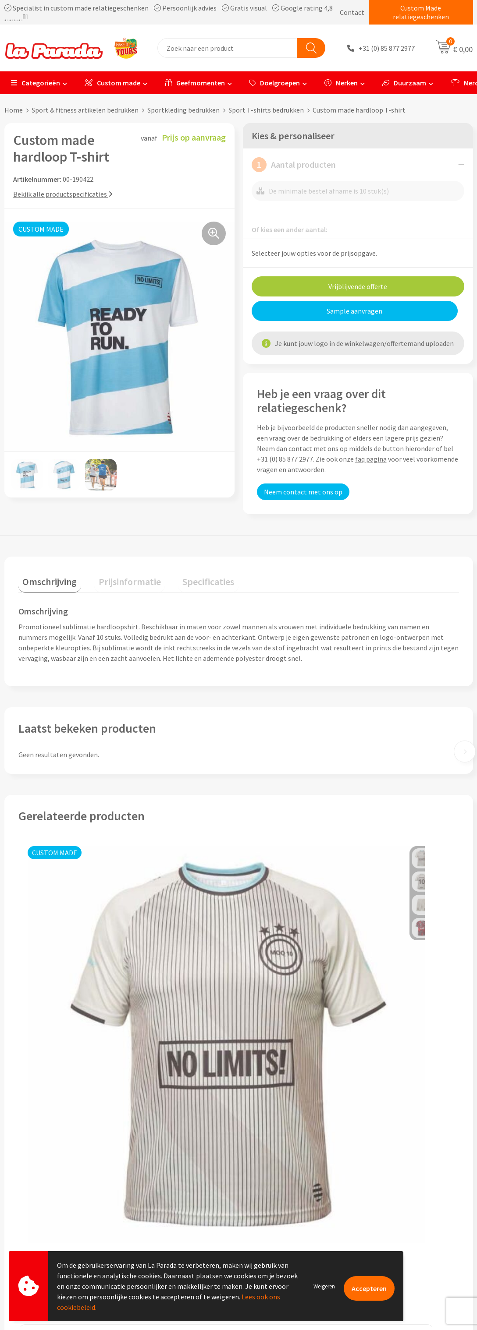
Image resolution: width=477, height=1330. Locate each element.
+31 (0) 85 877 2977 (387, 48)
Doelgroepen (274, 82)
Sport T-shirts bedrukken (266, 110)
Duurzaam (404, 82)
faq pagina (371, 459)
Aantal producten (294, 164)
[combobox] (227, 48)
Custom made (112, 82)
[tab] (45, 579)
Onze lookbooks (389, 1169)
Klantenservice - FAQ (280, 1116)
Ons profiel (150, 1116)
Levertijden (266, 1156)
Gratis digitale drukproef (286, 1143)
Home (13, 110)
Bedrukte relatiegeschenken (407, 1156)
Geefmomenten (195, 82)
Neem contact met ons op (303, 491)
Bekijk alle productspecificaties (63, 194)
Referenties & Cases (163, 1129)
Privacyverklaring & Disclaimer (178, 1169)
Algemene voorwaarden (168, 1156)
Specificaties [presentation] (187, 577)
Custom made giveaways (401, 1116)
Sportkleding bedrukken (183, 110)
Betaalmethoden (275, 1182)
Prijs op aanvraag (60, 1021)
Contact (352, 12)
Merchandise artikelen (398, 1129)
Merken (341, 82)
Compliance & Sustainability (175, 1143)
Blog (372, 1182)
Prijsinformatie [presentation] (117, 577)
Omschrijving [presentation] (45, 577)
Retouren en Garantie (281, 1169)
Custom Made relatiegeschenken (421, 12)
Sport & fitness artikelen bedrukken (85, 110)
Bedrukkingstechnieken (400, 1143)
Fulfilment (265, 1196)
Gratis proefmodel (277, 1129)
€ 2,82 (370, 1005)
